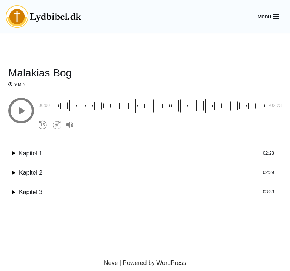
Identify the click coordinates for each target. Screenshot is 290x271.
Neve (111, 263)
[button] (21, 110)
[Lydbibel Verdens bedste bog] (43, 16)
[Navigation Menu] (267, 16)
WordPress (171, 263)
